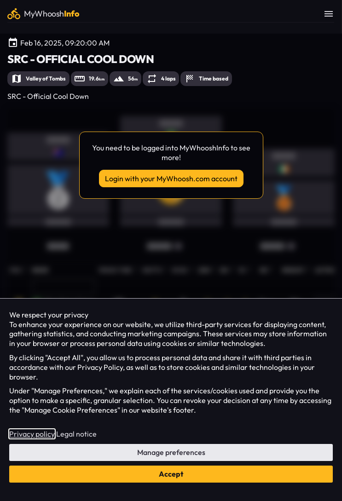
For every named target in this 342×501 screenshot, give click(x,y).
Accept (171, 473)
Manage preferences (171, 452)
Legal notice (76, 433)
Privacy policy (32, 433)
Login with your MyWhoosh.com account (171, 178)
